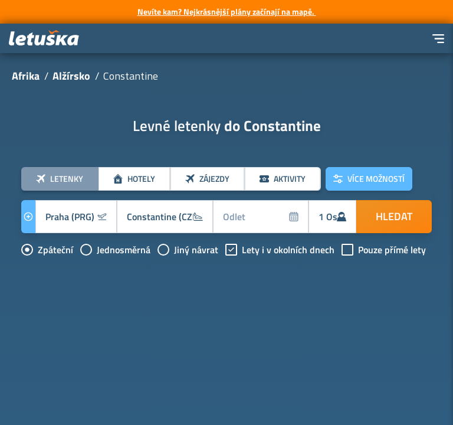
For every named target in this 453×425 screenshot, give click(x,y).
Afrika (26, 76)
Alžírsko (71, 76)
